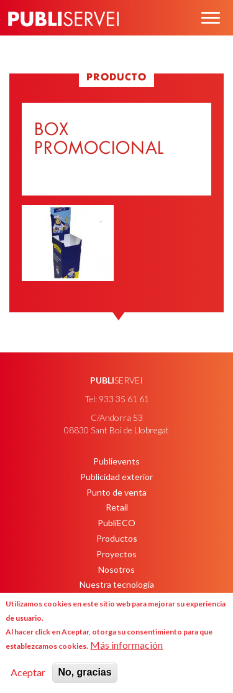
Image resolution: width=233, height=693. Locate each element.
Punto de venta (116, 492)
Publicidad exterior (116, 476)
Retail (117, 507)
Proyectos (116, 554)
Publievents (116, 461)
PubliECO (116, 522)
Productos (116, 538)
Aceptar (28, 672)
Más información (126, 645)
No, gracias (84, 672)
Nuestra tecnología (117, 584)
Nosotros (116, 569)
